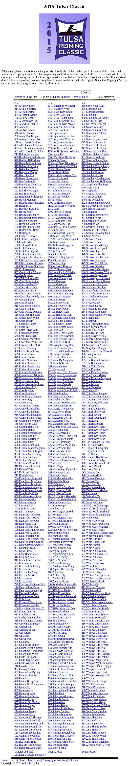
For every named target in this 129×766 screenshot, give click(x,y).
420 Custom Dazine (25, 435)
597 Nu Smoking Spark (60, 520)
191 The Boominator (92, 363)
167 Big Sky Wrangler (26, 190)
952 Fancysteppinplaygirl (28, 590)
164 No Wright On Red (60, 511)
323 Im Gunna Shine (59, 169)
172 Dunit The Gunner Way (29, 538)
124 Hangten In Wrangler (61, 105)
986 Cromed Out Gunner (27, 414)
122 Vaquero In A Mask (94, 499)
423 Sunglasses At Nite (93, 335)
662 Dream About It (25, 502)
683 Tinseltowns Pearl (93, 438)
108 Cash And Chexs (25, 245)
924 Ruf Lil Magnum (59, 629)
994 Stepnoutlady (90, 302)
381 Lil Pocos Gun (58, 308)
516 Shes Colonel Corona (61, 669)
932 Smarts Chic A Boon (94, 160)
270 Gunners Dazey (25, 711)
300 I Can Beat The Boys (61, 157)
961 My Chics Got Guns (61, 487)
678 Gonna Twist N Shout (28, 647)
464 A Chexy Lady (24, 105)
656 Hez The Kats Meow (61, 123)
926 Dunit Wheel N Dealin (28, 541)
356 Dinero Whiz (23, 469)
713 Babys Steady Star (26, 154)
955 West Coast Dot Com (95, 523)
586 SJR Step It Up (91, 120)
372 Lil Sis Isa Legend (60, 320)
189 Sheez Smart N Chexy (62, 663)
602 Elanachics (22, 563)
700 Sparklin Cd (90, 223)
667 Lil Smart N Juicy (60, 323)
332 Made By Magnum (60, 360)
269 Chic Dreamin (24, 302)
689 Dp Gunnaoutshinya (27, 496)
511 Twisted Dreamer (93, 478)
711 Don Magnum (24, 475)
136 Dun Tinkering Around (29, 529)
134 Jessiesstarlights (59, 214)
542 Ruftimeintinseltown (61, 638)
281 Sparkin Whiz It (92, 217)
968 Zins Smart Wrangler (95, 741)
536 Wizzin (87, 678)
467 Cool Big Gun (24, 390)
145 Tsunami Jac (90, 472)
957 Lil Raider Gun (58, 311)
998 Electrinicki (23, 578)
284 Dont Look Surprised (28, 478)
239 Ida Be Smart (57, 160)
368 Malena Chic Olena (60, 396)
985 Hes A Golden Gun (60, 117)
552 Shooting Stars (58, 744)
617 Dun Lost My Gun (26, 520)
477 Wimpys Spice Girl (94, 672)
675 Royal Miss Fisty (59, 617)
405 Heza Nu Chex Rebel (61, 127)
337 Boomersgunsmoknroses (30, 217)
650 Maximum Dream (60, 405)
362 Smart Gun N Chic (93, 133)
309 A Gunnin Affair (25, 114)
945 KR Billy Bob (57, 254)
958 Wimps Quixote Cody (95, 620)
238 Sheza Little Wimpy (61, 684)
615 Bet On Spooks (24, 181)
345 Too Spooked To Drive (96, 441)
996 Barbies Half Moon (27, 160)
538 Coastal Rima (24, 354)
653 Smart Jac (89, 136)
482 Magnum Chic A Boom (62, 372)
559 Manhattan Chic (59, 399)
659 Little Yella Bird (59, 342)
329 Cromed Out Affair (26, 408)
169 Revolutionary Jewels (62, 599)
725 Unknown (89, 493)
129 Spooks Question (92, 266)
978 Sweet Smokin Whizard (96, 351)
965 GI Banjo (21, 635)
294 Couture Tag (23, 402)
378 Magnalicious (57, 366)
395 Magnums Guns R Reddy (64, 390)
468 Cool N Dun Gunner (27, 396)
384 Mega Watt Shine (59, 411)
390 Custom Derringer (26, 438)
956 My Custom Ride (59, 490)
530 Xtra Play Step (91, 717)
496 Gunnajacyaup (24, 693)
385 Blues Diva (22, 205)
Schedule (73, 760)
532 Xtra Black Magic (93, 702)
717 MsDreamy (56, 484)
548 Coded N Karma (25, 360)
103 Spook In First (91, 242)
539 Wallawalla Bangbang (95, 514)
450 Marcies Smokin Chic (62, 402)
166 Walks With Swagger (95, 505)
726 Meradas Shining (59, 414)
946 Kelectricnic (57, 242)
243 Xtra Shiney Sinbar (94, 726)
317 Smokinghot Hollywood (96, 181)
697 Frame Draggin (24, 611)
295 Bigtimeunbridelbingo (28, 196)
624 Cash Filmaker (24, 248)
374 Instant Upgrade (59, 193)
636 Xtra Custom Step (93, 708)
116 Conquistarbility (25, 387)
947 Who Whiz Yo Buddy (95, 608)
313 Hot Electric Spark (60, 148)
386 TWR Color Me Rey (94, 490)
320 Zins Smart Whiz (92, 738)
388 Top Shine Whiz (92, 444)
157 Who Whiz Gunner (93, 605)
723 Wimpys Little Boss (94, 641)
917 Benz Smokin (24, 175)
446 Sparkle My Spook (93, 220)
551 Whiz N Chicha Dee (94, 554)
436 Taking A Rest (91, 354)
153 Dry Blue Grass (25, 508)
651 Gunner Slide (23, 708)
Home (4, 760)
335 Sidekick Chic (91, 108)
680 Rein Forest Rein (59, 593)
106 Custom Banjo (24, 429)
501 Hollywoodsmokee (60, 142)
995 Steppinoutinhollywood (96, 314)
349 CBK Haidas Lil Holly (28, 263)
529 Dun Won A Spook (26, 532)
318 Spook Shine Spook (94, 248)
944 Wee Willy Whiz (92, 520)
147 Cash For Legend (26, 251)
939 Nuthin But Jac (58, 523)
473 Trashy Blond (91, 466)
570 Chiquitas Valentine (27, 338)
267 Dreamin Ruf (23, 505)
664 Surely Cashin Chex (94, 342)
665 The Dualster (90, 369)
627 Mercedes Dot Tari (60, 417)
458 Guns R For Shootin (27, 738)
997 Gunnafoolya (23, 690)
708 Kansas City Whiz (60, 236)
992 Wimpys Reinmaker (94, 669)
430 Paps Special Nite (59, 547)
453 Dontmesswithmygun (28, 487)
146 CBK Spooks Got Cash (29, 266)
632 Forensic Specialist (26, 605)
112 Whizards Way (91, 572)
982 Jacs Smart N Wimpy (61, 205)
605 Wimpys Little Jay (93, 650)
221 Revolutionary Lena (61, 602)
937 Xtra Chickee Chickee (95, 705)
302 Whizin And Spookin (95, 575)
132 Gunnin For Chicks (27, 735)
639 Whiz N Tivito (91, 560)
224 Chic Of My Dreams (27, 311)
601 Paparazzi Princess (60, 544)
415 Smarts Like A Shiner (95, 163)
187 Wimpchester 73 (92, 611)
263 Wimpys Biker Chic (94, 635)
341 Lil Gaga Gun (57, 284)
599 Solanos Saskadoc (93, 208)
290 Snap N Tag (90, 187)
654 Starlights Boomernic (95, 293)
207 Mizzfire (55, 463)
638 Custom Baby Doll (26, 426)
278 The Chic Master (92, 366)
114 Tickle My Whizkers (94, 402)
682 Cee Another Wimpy (27, 272)
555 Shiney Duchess (59, 711)
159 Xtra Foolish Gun (93, 714)
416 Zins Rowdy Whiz (93, 735)
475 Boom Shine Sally (26, 214)
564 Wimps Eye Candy (93, 617)
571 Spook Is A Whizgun (95, 245)
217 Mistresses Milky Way (62, 457)
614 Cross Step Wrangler (27, 420)
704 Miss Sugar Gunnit (60, 438)
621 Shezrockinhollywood (62, 690)
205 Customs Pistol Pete (27, 463)
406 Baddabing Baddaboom (29, 157)
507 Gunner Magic (24, 705)
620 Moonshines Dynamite (62, 469)
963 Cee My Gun (23, 275)
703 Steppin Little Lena (94, 308)
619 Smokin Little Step (93, 169)
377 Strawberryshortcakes (95, 323)
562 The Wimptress (91, 381)
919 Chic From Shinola (27, 305)
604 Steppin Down (91, 305)
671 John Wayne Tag (59, 223)
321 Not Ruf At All (58, 514)
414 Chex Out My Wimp (27, 293)
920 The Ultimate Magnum (96, 378)
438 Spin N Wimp (91, 236)
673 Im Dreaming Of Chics (62, 166)
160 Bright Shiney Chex (27, 226)
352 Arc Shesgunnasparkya (29, 148)
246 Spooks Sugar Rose (94, 275)
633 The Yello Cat (91, 387)
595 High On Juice (58, 133)
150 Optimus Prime (58, 532)
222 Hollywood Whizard (61, 139)
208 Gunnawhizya (24, 699)
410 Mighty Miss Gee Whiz (63, 426)
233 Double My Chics (26, 493)
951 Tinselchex (89, 420)
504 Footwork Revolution (28, 602)
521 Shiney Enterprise (60, 714)
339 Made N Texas (58, 363)
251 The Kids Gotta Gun (94, 372)
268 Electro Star (23, 581)
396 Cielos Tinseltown (26, 351)
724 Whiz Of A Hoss (92, 563)
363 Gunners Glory (24, 714)
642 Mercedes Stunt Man (61, 423)
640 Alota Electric (24, 133)
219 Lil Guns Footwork (60, 290)
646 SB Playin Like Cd (60, 650)
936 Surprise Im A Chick (94, 345)
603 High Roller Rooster (61, 136)
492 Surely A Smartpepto (95, 338)
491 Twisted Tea (90, 481)
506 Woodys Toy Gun (93, 690)
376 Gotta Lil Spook (25, 656)
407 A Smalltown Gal (26, 120)
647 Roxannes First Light (61, 614)
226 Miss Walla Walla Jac (61, 444)
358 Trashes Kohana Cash (95, 463)
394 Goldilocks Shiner (26, 644)
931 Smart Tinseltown (93, 157)
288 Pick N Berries (58, 560)
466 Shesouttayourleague (61, 678)
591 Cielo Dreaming (25, 348)
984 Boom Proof (23, 211)
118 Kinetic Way (57, 248)
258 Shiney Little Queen (61, 717)
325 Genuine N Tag (24, 629)
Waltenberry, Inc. (31, 763)
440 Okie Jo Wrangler (59, 526)
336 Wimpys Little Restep (95, 653)
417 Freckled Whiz (24, 614)
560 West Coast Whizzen (94, 526)
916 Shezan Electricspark (61, 687)
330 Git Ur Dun (22, 638)
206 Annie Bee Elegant (26, 136)
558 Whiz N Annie (91, 547)
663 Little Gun (55, 329)
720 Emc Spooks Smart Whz (30, 584)
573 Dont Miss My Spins (27, 484)
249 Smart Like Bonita (93, 142)
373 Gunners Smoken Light (29, 723)
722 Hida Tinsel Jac (58, 130)
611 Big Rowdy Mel (25, 187)
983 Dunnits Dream (25, 547)
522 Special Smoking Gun (95, 232)
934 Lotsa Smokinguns (60, 348)
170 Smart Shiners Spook (95, 154)
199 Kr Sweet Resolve (60, 266)
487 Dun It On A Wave (26, 517)
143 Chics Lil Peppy (25, 323)
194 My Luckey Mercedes (62, 496)
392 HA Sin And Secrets (27, 744)
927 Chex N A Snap (25, 290)
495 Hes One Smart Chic (61, 120)
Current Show (17, 760)
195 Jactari (53, 208)
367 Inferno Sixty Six (59, 190)
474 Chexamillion (24, 299)
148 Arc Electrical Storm (27, 142)
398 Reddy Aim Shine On (61, 587)
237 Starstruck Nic (91, 299)
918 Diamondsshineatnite (28, 466)
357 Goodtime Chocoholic (28, 650)
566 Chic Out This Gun (27, 314)
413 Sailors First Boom (60, 641)
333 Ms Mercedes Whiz (60, 478)
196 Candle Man (23, 242)
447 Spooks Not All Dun (94, 263)
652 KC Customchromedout (63, 239)
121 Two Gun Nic (91, 484)
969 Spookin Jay (90, 251)
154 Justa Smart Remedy (61, 232)
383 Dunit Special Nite (26, 535)
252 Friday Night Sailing (27, 617)
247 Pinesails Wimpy (59, 563)
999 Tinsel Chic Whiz (93, 411)
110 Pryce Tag (55, 572)
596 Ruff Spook (56, 635)
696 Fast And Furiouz (26, 593)
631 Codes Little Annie (26, 369)
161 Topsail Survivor (92, 451)
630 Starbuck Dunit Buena (95, 281)
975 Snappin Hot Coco (93, 193)
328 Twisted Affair (91, 475)
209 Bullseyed (22, 232)
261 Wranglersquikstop (93, 699)
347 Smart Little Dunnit (94, 148)
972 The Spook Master (93, 375)
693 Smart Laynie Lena (94, 139)
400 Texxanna (89, 357)
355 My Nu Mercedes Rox (62, 499)
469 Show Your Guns (92, 105)
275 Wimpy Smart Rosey (95, 626)
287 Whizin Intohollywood (96, 578)
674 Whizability (90, 566)
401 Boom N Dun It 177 (27, 208)
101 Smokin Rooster (92, 172)
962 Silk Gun (88, 114)
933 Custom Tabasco (25, 457)
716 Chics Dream (23, 320)
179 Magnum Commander (62, 375)
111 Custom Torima (25, 460)
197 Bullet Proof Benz (26, 229)
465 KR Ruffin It (57, 260)
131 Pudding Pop (57, 578)
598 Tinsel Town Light (93, 417)
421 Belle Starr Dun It (26, 169)
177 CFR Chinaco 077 (26, 278)
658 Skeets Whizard (92, 127)
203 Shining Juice (57, 726)
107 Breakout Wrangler (27, 223)
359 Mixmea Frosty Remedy (63, 460)
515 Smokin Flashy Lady (95, 166)
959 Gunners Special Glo (27, 726)
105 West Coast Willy (93, 529)
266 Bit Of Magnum (25, 199)
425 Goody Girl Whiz (26, 653)
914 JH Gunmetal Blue (60, 217)
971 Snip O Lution (91, 196)
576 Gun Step (21, 678)
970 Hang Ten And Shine (27, 747)
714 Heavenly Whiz (58, 108)
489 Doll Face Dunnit (26, 472)
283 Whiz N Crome (91, 557)
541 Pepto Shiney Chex (60, 554)
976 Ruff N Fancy (57, 632)
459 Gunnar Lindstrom (26, 696)
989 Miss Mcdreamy (59, 432)
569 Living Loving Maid (61, 345)
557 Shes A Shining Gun (61, 666)
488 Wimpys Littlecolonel (95, 656)
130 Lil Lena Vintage (59, 296)
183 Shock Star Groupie (61, 735)
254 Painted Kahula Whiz (61, 538)
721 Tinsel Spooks (91, 414)
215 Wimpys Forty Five (94, 638)
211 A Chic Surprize (25, 108)
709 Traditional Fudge (93, 460)
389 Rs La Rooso (57, 620)
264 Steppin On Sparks (93, 311)
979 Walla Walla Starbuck (95, 511)
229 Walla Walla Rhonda (94, 508)
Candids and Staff (24, 751)
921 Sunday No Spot (92, 332)
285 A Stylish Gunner (26, 123)
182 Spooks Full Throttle (94, 257)
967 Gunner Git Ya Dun (27, 702)
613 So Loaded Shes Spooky (96, 205)
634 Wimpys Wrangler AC (95, 675)
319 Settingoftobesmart (60, 659)
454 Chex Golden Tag (26, 284)
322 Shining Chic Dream (61, 723)
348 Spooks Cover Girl (93, 254)
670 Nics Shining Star (59, 502)
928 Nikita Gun (56, 508)
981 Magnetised (56, 369)
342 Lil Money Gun (58, 302)
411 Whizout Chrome (93, 587)
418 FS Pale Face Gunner (28, 620)
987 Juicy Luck (56, 229)
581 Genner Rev (23, 626)
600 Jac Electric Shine (60, 202)
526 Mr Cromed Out (59, 472)
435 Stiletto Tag (90, 317)
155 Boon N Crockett (25, 220)
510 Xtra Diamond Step (94, 711)
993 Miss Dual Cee (58, 429)
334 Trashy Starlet (91, 469)
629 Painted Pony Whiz (60, 541)
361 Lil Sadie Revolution (61, 317)
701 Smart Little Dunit (93, 145)
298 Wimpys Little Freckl (95, 644)
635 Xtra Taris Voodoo (93, 732)
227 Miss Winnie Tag (59, 448)
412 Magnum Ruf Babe (60, 381)
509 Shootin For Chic (59, 738)
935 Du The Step (23, 511)
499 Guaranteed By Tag (27, 672)
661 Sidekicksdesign (92, 111)
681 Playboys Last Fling (61, 566)
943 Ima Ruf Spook (58, 181)
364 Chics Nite (22, 326)
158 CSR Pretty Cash (25, 423)
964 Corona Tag (23, 399)
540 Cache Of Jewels (25, 236)
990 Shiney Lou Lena (59, 720)
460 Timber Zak (90, 405)
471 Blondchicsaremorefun (29, 202)
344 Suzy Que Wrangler (94, 348)
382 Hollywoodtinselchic (61, 145)
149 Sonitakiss (89, 211)
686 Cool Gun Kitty (25, 393)
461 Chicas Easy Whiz (26, 317)
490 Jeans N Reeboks (59, 211)
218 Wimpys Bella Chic (94, 632)
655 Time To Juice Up (93, 408)
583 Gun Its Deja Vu (25, 675)
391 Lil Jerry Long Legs (61, 293)
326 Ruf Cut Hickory (59, 626)
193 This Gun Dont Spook (95, 396)
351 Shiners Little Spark (61, 708)
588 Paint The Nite (58, 535)
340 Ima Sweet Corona (60, 184)
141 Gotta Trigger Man (26, 659)
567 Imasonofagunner (59, 187)
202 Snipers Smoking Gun (95, 202)
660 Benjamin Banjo (25, 172)
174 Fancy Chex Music (26, 587)
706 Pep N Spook (57, 550)
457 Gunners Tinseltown (27, 729)
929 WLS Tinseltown (92, 684)
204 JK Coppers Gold (59, 220)
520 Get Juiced (22, 632)
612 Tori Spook (89, 454)
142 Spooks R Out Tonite (95, 269)
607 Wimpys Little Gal (93, 647)
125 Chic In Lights (24, 308)
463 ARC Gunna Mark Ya (28, 145)
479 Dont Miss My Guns (27, 481)
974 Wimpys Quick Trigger (96, 666)
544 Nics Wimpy (57, 505)
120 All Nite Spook (24, 130)
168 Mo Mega (55, 466)
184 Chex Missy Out (25, 287)
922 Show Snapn (57, 747)
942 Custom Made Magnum (29, 448)
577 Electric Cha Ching (27, 566)
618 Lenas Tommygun (60, 278)
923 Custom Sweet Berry (27, 454)
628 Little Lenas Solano (60, 332)
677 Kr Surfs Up (57, 263)
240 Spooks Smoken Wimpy (96, 272)
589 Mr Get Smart (57, 475)
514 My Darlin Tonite (59, 493)
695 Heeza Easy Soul (59, 114)
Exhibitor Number (60, 96)
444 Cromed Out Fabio (26, 411)
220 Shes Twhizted (58, 672)
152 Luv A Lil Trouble (60, 357)
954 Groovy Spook (24, 669)
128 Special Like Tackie (94, 229)
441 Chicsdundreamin (26, 332)
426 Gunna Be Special (26, 681)
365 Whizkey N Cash (92, 581)
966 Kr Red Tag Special (60, 257)
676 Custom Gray (24, 441)
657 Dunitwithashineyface (28, 544)
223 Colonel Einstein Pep (28, 372)
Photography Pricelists (54, 760)
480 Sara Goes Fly (58, 644)
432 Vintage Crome (91, 502)
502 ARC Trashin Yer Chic (28, 151)
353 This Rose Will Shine (95, 399)
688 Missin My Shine (59, 451)
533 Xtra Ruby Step (92, 723)
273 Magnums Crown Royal (63, 387)
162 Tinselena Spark (92, 423)
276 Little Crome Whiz (60, 326)
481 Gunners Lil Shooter (27, 717)
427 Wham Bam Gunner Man (97, 532)
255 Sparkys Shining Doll (95, 226)
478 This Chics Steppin (94, 393)
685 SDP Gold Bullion (60, 653)
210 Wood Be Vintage (93, 687)
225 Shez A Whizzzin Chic (62, 681)
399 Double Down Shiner (28, 490)
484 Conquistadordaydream (29, 384)
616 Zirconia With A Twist (95, 744)
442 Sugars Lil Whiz (92, 329)
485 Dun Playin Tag (25, 523)
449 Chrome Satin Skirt (27, 345)
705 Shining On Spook (60, 729)
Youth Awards (89, 751)
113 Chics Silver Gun (26, 329)
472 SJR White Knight (93, 123)
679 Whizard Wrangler (93, 569)
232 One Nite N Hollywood (63, 529)
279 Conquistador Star (26, 381)
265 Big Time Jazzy (25, 193)
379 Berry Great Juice (26, 178)
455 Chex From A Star (26, 281)
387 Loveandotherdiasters (62, 351)
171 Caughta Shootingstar (28, 257)
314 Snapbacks (89, 190)
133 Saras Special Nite (60, 647)
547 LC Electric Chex (59, 269)
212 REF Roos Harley (60, 590)
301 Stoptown (88, 320)
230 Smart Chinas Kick (94, 130)
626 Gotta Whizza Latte (27, 663)
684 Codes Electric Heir (27, 363)
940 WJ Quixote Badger (94, 681)
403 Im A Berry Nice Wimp (62, 163)
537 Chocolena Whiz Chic (28, 342)
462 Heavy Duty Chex (60, 111)
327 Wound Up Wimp (93, 696)
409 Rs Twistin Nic (58, 623)
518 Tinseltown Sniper (93, 435)
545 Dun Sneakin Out (26, 526)
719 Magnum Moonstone (61, 378)
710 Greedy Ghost (24, 666)
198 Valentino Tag (91, 496)
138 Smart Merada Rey (93, 151)
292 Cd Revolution (24, 269)
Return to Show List (26, 96)
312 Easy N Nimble (25, 557)
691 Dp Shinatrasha (25, 499)
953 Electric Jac (23, 569)
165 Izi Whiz (55, 199)
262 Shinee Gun (56, 702)
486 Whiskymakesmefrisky (96, 535)
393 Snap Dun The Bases (95, 184)
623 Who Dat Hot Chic (93, 599)
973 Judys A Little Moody (62, 226)
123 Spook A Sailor (91, 239)
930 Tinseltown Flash (93, 426)
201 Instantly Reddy (59, 196)
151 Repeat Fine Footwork (62, 596)
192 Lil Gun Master (58, 287)
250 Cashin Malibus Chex (28, 254)
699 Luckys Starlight (59, 354)
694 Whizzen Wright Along (96, 593)
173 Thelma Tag (90, 390)
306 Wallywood (89, 517)
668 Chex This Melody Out (29, 296)
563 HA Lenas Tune (25, 741)
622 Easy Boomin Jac (26, 554)
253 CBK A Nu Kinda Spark (29, 260)
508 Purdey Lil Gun (58, 581)
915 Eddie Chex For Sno (27, 560)
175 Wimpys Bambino (93, 629)
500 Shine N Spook (58, 699)
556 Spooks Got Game (93, 260)
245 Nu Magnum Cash (60, 517)
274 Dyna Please (23, 550)
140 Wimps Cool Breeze (94, 614)
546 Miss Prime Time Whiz (62, 435)
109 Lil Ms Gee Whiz (59, 305)
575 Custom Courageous (27, 432)
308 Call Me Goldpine (26, 239)
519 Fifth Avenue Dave (26, 596)
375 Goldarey (21, 641)
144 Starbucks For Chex (94, 284)
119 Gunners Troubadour (27, 732)
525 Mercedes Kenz (58, 420)
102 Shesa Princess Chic (61, 675)
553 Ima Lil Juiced (58, 178)
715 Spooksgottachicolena (95, 278)
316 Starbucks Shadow (93, 287)
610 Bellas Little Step (26, 166)
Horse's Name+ (80, 96)
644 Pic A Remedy (58, 557)
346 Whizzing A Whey (93, 596)
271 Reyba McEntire (59, 605)
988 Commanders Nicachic (29, 375)
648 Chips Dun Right (25, 335)
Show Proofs (33, 760)
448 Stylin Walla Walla (93, 326)
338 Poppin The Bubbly (60, 569)
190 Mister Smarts (58, 454)
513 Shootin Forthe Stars (61, 741)
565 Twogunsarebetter (93, 487)
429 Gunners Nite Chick (27, 720)
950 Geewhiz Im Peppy (27, 623)
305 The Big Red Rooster (95, 360)
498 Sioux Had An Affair (95, 117)
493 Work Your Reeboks (94, 693)
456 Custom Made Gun (27, 444)
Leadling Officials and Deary (30, 754)
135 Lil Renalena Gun (60, 314)
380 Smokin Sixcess (92, 175)
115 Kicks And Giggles (60, 245)
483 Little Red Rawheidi (61, 335)
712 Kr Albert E (56, 251)
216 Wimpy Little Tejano (95, 623)
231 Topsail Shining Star (94, 448)
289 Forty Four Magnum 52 (29, 608)
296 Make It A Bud (58, 393)
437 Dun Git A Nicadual (27, 514)
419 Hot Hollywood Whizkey (63, 151)
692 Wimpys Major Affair (95, 659)
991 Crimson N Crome (26, 405)
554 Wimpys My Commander (97, 663)
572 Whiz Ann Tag (91, 538)
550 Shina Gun (56, 693)
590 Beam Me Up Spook (27, 163)
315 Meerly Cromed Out (61, 408)
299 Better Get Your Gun (27, 184)
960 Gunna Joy (22, 687)
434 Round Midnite (58, 611)
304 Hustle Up (55, 154)
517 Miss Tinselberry (59, 441)
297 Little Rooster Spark (61, 338)
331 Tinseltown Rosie (93, 432)
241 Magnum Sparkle (59, 384)
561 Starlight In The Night (95, 290)
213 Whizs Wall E (91, 590)
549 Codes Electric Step (27, 366)
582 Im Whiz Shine (58, 172)
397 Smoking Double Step (95, 178)
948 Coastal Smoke (24, 357)
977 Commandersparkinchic (29, 378)
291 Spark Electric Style (94, 214)
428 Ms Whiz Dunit (58, 481)
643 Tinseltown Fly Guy (94, 429)
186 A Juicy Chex (23, 117)
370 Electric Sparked (25, 575)
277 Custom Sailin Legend (28, 451)
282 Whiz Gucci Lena (93, 541)
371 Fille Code (22, 599)
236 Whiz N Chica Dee (93, 550)
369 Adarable (21, 127)
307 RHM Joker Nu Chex (61, 608)
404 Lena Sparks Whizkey (62, 272)
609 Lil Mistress (56, 299)
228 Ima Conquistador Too (62, 175)
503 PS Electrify (57, 575)
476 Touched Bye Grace (94, 457)
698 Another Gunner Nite (28, 139)
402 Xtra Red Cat (90, 720)
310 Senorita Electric (59, 656)
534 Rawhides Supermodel (62, 584)
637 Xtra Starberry (91, 729)
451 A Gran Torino (24, 111)
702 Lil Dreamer (57, 281)
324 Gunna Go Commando (29, 684)
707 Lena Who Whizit (60, 275)
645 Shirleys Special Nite (61, 732)
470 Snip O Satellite (92, 199)
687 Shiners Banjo (58, 705)
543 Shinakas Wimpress (61, 696)
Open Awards (55, 751)
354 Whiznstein (89, 584)
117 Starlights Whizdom (94, 296)
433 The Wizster (90, 384)
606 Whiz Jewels (90, 544)
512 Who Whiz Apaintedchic (97, 602)
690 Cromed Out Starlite (27, 417)
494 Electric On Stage (26, 572)
